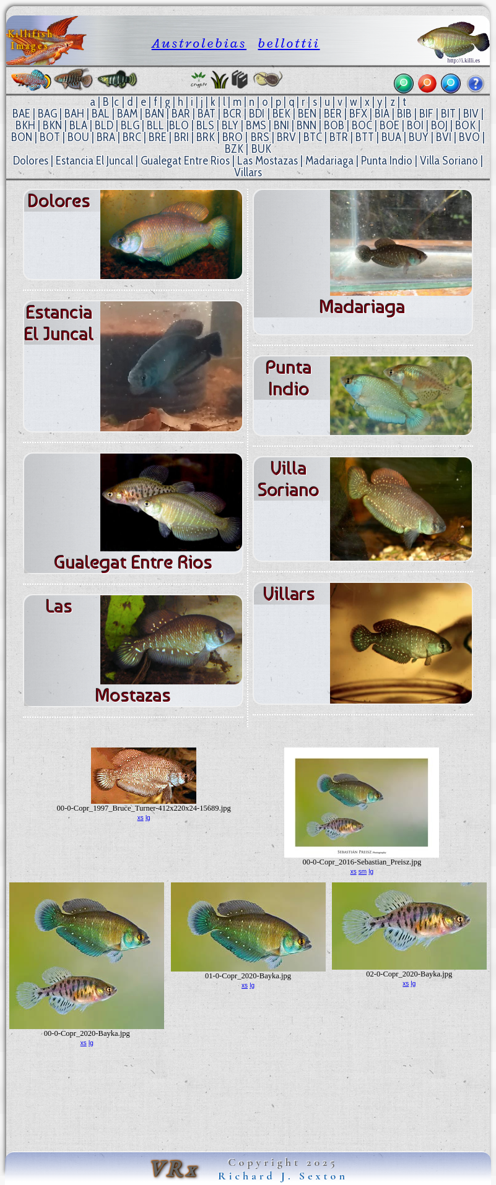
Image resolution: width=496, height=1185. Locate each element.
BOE (389, 125)
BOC (362, 125)
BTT (364, 137)
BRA (106, 137)
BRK (205, 137)
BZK (234, 149)
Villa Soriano (449, 160)
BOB (334, 125)
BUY (419, 137)
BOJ (439, 125)
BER (333, 113)
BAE (21, 113)
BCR (232, 113)
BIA (382, 113)
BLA (78, 125)
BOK (465, 125)
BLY (230, 125)
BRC (132, 137)
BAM (127, 113)
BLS (205, 125)
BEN (307, 113)
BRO (232, 137)
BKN (52, 125)
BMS (256, 125)
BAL (101, 113)
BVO (469, 137)
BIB (404, 113)
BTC (312, 137)
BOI (415, 125)
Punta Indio (386, 160)
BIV (471, 113)
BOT (50, 137)
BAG (47, 113)
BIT (448, 113)
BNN (306, 125)
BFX (358, 113)
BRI (181, 137)
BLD (104, 125)
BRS (260, 137)
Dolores (30, 160)
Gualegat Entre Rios (185, 160)
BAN (154, 113)
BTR (338, 137)
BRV (286, 137)
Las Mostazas (267, 160)
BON (21, 137)
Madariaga (329, 160)
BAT (206, 113)
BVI (443, 137)
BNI (281, 125)
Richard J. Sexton (283, 1176)
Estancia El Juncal (94, 160)
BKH (25, 125)
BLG (130, 125)
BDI (256, 113)
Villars (248, 172)
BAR (181, 113)
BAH (74, 113)
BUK (261, 149)
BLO (179, 125)
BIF (426, 113)
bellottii (289, 43)
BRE (158, 137)
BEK (281, 113)
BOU (78, 137)
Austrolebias (199, 43)
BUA (391, 137)
